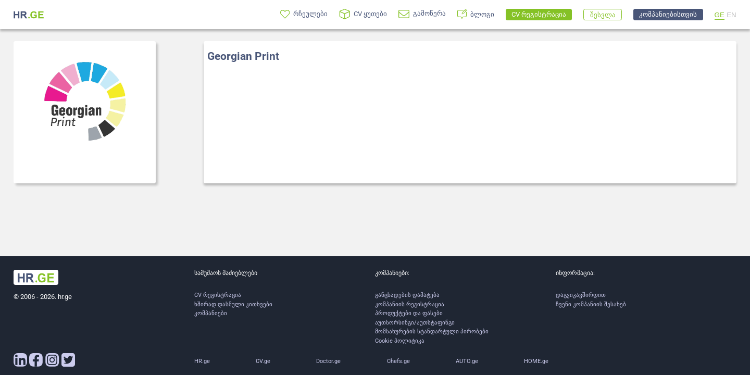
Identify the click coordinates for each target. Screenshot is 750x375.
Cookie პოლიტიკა (399, 341)
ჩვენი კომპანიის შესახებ (591, 304)
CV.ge (263, 361)
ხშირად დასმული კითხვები (233, 304)
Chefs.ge (398, 361)
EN (731, 15)
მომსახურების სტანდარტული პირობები (432, 331)
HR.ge (202, 361)
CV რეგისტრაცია (217, 295)
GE (719, 15)
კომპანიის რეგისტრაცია (409, 304)
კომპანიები (210, 313)
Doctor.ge (328, 361)
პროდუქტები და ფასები (409, 313)
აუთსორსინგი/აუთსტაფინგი (415, 322)
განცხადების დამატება (407, 295)
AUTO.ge (467, 361)
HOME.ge (536, 361)
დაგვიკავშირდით (581, 295)
